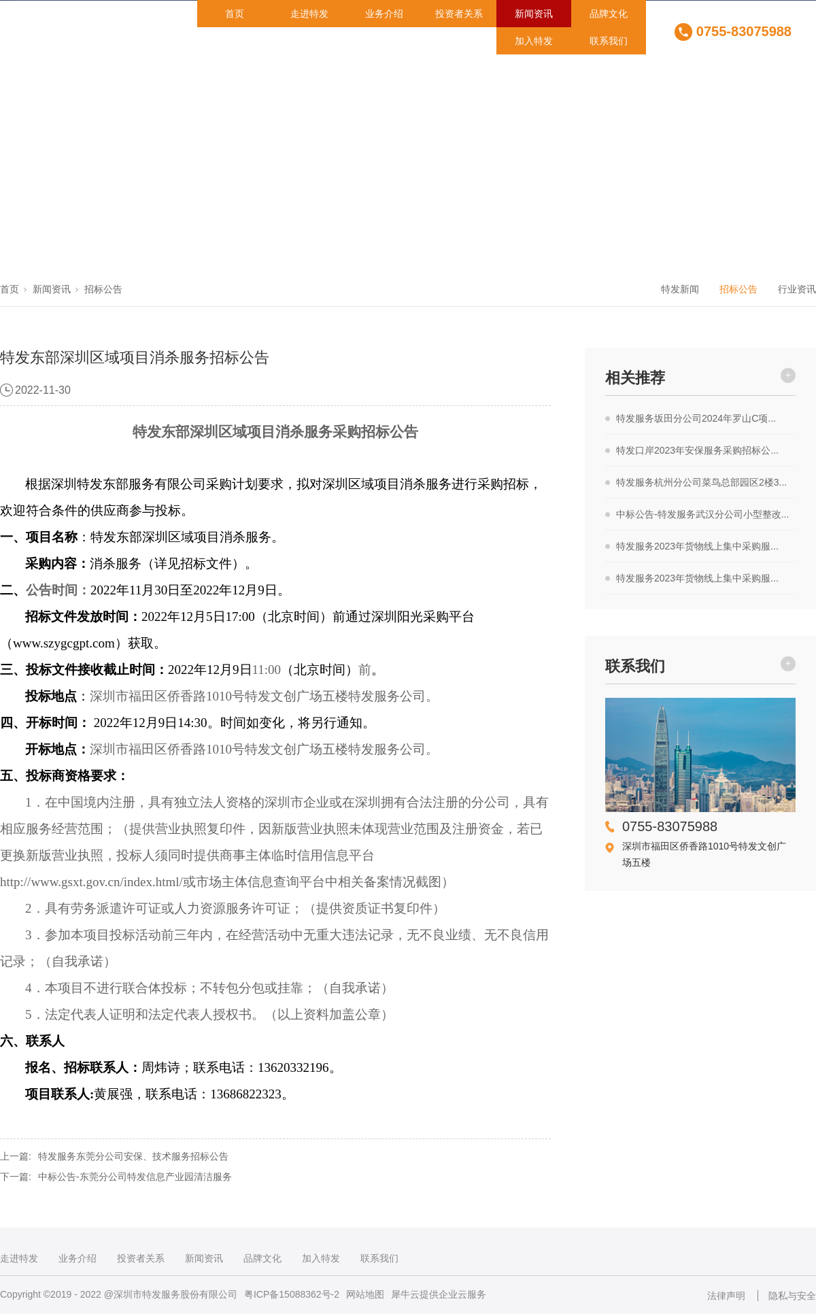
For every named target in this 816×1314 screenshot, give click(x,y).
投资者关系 (459, 13)
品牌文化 (609, 13)
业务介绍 (384, 13)
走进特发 (309, 13)
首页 (234, 13)
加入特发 (534, 40)
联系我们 (609, 40)
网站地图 (365, 1294)
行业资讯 (797, 289)
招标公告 (103, 289)
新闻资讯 (534, 13)
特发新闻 (680, 289)
